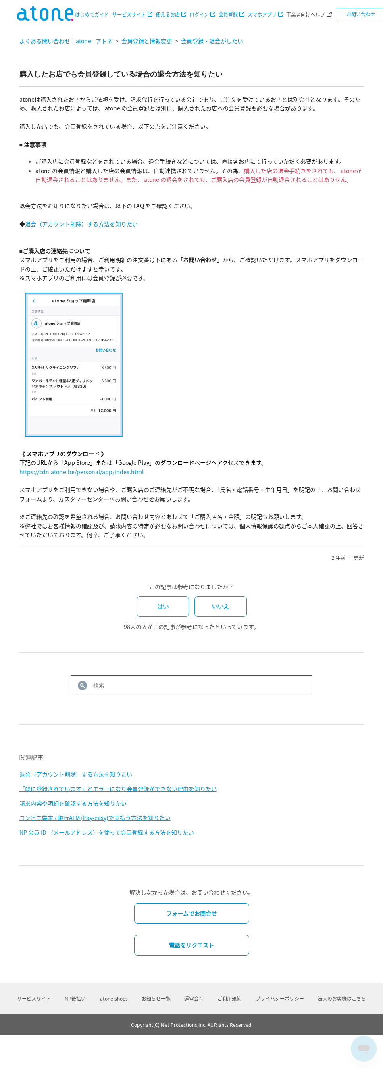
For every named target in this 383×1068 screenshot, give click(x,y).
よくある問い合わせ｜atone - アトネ (65, 41)
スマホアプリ (262, 14)
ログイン (199, 14)
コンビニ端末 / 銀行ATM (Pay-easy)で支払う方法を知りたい (95, 818)
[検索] (191, 685)
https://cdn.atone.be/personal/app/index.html (81, 472)
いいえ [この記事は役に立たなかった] (220, 606)
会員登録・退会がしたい (212, 41)
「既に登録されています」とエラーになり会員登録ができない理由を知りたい (118, 789)
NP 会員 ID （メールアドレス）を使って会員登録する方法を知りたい (106, 832)
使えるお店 (168, 14)
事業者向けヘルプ (305, 14)
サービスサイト (129, 14)
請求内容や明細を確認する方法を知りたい (73, 803)
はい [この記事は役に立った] (163, 606)
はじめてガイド (92, 14)
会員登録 (228, 14)
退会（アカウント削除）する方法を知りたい (81, 224)
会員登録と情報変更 (146, 41)
